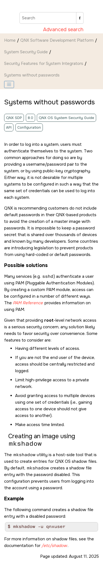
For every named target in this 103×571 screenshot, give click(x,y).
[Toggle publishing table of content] (9, 84)
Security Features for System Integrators (43, 63)
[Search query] (51, 18)
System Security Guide (26, 52)
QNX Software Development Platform (57, 40)
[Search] (79, 18)
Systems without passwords (32, 75)
